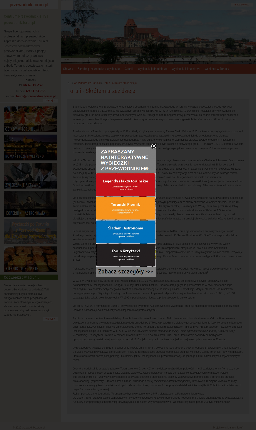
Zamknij (154, 135)
